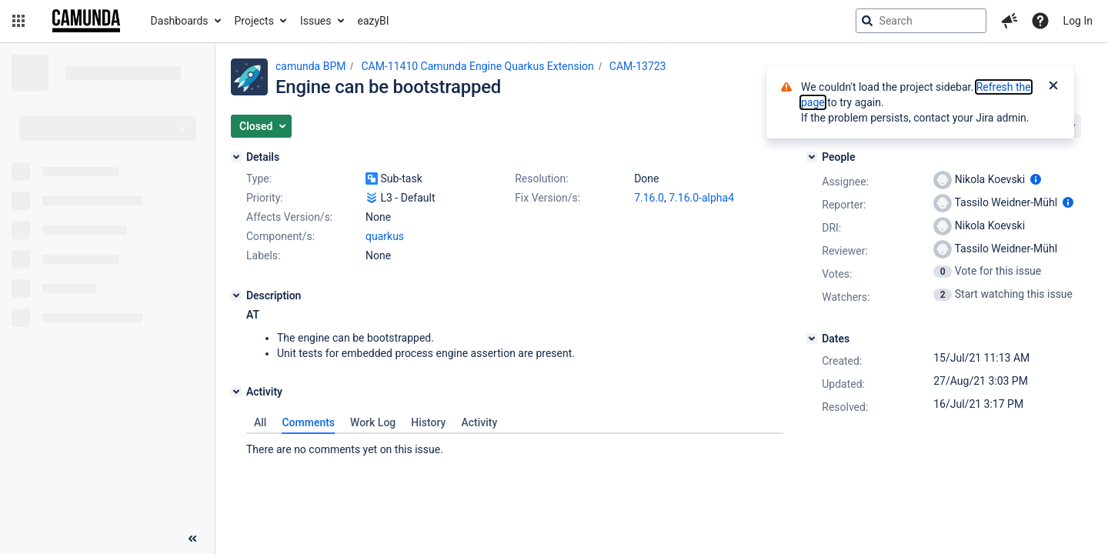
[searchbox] (921, 20)
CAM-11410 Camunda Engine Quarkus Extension (477, 66)
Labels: (263, 255)
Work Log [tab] (372, 422)
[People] (811, 157)
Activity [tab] (479, 422)
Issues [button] (316, 21)
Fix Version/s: (547, 198)
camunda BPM (310, 66)
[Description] (236, 295)
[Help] (1040, 20)
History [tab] (428, 422)
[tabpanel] (514, 445)
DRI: (831, 228)
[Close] (1053, 87)
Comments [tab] (308, 422)
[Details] (236, 157)
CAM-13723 (637, 66)
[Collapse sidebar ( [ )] (192, 538)
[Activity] (236, 391)
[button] (18, 20)
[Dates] (811, 338)
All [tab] (260, 422)
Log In (1078, 21)
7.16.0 (649, 198)
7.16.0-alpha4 (701, 198)
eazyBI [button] (373, 21)
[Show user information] (1036, 179)
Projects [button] (254, 21)
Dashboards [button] (180, 21)
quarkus (384, 236)
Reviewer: (845, 251)
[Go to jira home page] (86, 20)
